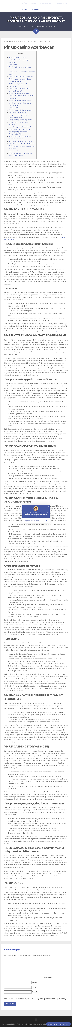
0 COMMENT (50, 27)
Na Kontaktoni (35, 9)
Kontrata (33, 3)
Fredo (28, 27)
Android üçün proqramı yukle (18, 84)
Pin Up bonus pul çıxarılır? (17, 57)
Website (35, 992)
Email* (34, 987)
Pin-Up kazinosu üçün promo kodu (20, 110)
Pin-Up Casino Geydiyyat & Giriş (19, 93)
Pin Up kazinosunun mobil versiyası (21, 77)
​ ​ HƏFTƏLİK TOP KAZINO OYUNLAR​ (21, 144)
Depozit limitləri (14, 151)
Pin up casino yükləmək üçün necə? (21, 120)
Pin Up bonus (13, 108)
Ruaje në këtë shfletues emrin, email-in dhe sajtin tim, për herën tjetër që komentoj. (35, 999)
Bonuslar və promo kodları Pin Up (20, 127)
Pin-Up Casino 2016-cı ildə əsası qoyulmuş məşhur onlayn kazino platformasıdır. (20, 103)
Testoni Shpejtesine (61, 3)
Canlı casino (13, 65)
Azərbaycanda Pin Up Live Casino (20, 141)
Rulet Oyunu (13, 86)
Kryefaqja (24, 3)
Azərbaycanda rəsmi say (17, 112)
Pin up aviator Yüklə (15, 134)
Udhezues (24, 9)
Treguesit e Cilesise (45, 3)
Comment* (48, 978)
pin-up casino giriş (51, 331)
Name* (34, 982)
